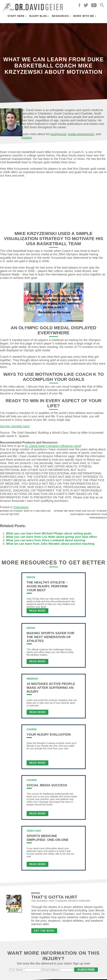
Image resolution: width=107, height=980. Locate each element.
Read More (37, 610)
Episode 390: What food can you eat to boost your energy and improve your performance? (80, 514)
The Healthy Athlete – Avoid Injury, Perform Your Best (47, 586)
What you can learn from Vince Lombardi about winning (45, 540)
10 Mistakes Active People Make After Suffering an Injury (51, 687)
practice (26, 137)
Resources (60, 16)
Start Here (16, 16)
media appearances (81, 134)
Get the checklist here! (15, 426)
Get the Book (44, 930)
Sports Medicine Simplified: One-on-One (48, 838)
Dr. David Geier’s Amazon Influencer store (53, 446)
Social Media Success (47, 785)
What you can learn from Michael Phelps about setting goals (49, 533)
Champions (20, 507)
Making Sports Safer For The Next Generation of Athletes (50, 637)
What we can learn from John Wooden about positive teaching (50, 543)
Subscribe (86, 969)
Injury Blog (38, 16)
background (58, 134)
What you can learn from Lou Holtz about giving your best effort (51, 536)
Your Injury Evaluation (49, 734)
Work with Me (83, 16)
